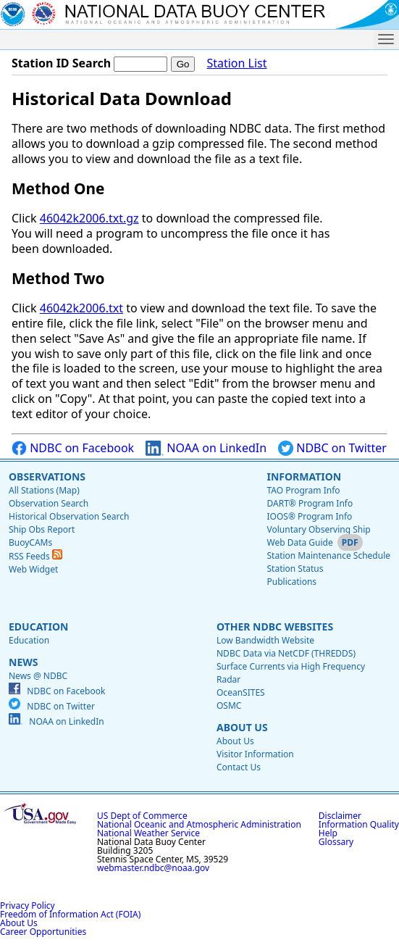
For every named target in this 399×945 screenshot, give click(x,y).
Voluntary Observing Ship (318, 529)
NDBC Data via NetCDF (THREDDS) (286, 653)
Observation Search (48, 503)
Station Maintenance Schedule (328, 555)
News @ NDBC (38, 676)
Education (38, 626)
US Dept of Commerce (142, 815)
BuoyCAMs (30, 542)
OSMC (229, 705)
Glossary (336, 842)
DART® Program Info (309, 503)
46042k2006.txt (81, 308)
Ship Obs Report (42, 529)
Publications (291, 581)
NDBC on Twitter (332, 448)
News (23, 662)
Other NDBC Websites (275, 626)
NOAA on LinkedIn (206, 448)
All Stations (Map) (44, 490)
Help (328, 833)
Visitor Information (255, 754)
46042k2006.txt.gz (89, 218)
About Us (242, 727)
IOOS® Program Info (309, 516)
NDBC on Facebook (73, 448)
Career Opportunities (43, 931)
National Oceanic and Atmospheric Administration (199, 824)
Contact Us (239, 767)
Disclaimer (340, 815)
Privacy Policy (27, 905)
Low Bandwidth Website (265, 640)
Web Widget (33, 569)
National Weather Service (148, 833)
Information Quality (359, 824)
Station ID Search (61, 63)
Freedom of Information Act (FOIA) (70, 914)
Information (303, 476)
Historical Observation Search (69, 516)
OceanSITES (241, 692)
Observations (47, 476)
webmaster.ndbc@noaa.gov (153, 868)
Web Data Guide (299, 542)
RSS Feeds (35, 556)
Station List (236, 63)
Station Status (294, 568)
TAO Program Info (303, 490)
